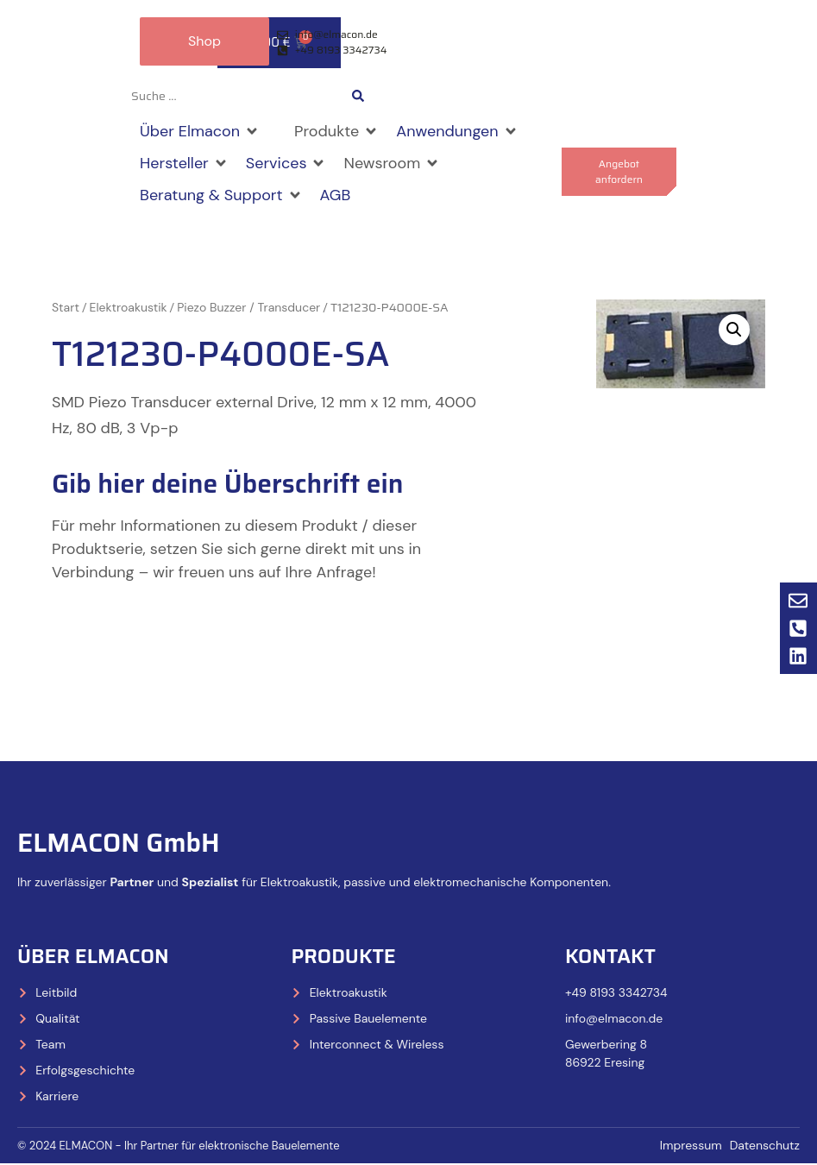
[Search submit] (358, 96)
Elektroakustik (128, 308)
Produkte (343, 957)
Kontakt (610, 957)
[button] (199, 132)
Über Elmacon (93, 957)
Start (65, 308)
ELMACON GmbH (118, 842)
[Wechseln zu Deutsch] (461, 97)
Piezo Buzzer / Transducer (248, 308)
